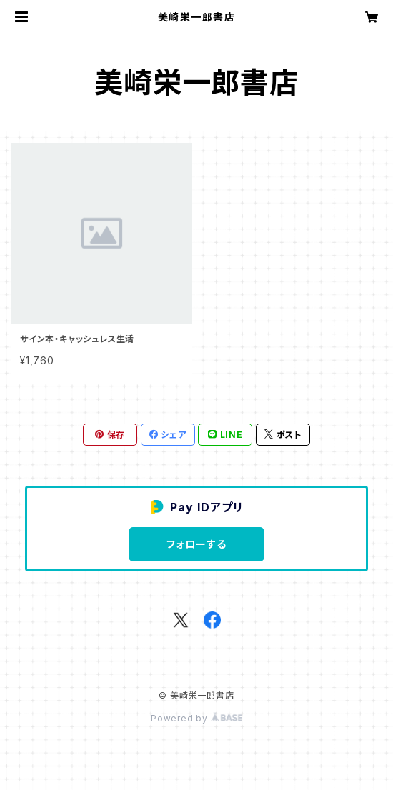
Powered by (196, 718)
